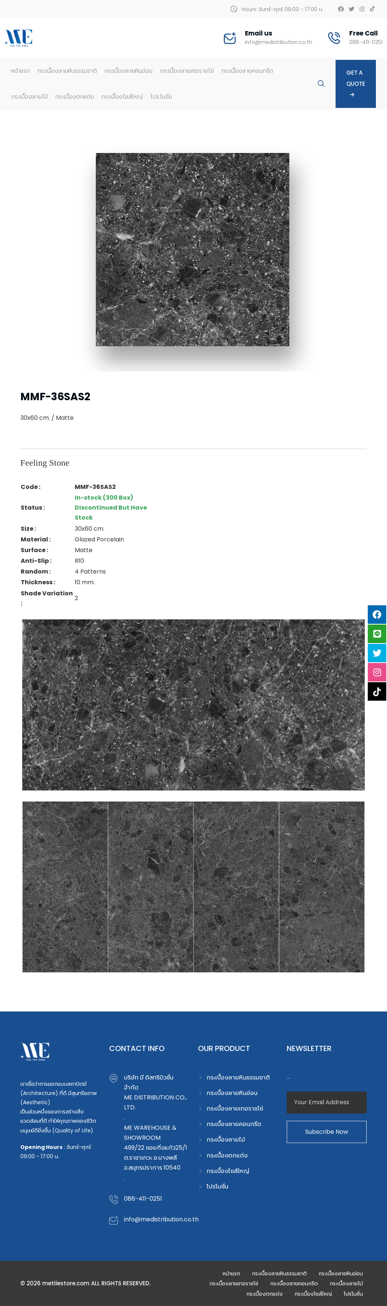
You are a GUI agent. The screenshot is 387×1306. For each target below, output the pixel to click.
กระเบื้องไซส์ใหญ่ (122, 96)
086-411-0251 (366, 42)
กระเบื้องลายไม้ (29, 96)
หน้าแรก (20, 71)
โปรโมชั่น (161, 96)
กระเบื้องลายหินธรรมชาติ (67, 71)
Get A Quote (355, 84)
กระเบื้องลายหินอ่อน (128, 71)
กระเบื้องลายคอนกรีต (247, 71)
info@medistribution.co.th (278, 42)
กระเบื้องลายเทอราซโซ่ (187, 71)
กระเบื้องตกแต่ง (74, 96)
